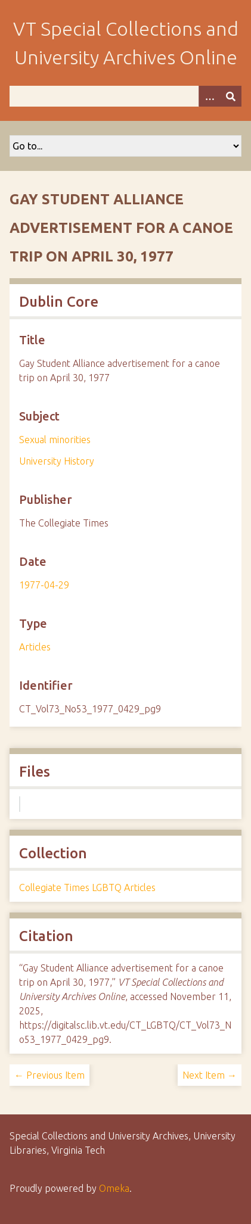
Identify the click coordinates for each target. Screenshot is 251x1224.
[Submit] (230, 96)
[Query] (125, 96)
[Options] (209, 96)
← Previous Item (49, 1075)
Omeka (114, 1188)
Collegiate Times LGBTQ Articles (87, 887)
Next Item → (209, 1075)
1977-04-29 (44, 585)
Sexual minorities (55, 439)
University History (56, 461)
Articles (35, 646)
